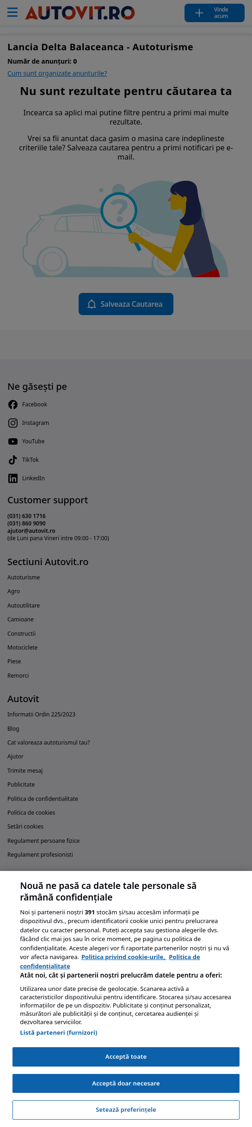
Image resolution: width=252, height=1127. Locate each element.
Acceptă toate (126, 1056)
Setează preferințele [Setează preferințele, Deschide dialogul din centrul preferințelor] (126, 1109)
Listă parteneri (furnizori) (58, 1032)
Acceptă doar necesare (126, 1083)
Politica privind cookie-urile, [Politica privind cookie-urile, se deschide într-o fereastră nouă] (123, 957)
